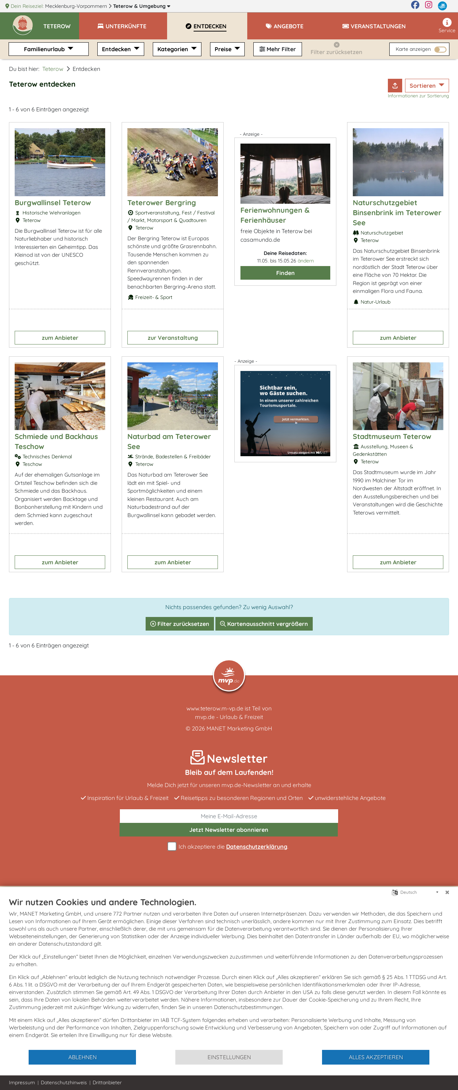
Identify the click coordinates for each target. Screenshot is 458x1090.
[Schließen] (447, 892)
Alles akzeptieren (376, 1057)
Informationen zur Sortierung (418, 95)
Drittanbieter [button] (107, 1082)
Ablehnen (82, 1057)
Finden (285, 272)
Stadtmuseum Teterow (392, 436)
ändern (306, 260)
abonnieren (228, 829)
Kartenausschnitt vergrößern (264, 623)
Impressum (22, 1082)
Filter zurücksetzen (179, 623)
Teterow (141, 6)
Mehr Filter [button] (277, 49)
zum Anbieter (60, 337)
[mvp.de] (442, 6)
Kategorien (173, 49)
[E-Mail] (229, 816)
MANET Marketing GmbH (239, 728)
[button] (61, 23)
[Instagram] (428, 6)
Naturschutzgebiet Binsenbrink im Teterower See (397, 212)
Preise (224, 49)
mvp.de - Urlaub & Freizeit (229, 716)
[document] (229, 973)
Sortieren (423, 85)
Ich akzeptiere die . (229, 846)
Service (447, 26)
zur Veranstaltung (173, 337)
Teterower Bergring (161, 202)
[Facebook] (415, 6)
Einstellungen (229, 1057)
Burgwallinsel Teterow (53, 202)
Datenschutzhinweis (64, 1082)
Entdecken (117, 49)
